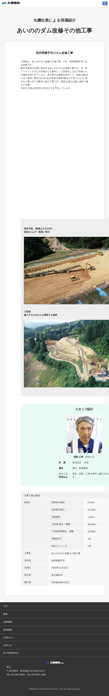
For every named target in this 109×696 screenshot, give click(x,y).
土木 (5, 606)
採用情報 (7, 630)
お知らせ (7, 645)
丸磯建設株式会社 (11, 3)
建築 (5, 614)
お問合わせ (8, 637)
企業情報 (7, 622)
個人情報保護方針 (10, 653)
